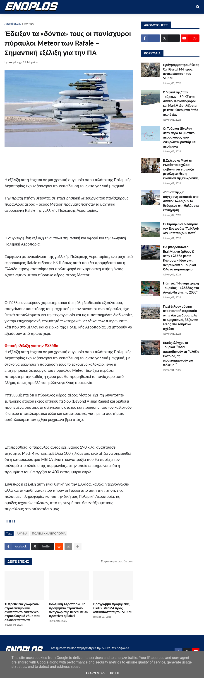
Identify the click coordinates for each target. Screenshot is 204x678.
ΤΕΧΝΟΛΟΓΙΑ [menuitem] (142, 18)
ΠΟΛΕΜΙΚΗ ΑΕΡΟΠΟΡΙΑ (49, 533)
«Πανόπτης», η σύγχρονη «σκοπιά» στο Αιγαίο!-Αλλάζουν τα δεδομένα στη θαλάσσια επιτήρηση (181, 201)
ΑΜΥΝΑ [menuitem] (32, 18)
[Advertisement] (91, 162)
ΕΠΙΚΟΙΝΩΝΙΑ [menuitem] (169, 18)
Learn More (96, 673)
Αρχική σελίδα (13, 23)
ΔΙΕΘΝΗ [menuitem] (98, 18)
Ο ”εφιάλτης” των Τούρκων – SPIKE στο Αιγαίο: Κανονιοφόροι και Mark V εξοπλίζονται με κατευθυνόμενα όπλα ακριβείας (180, 103)
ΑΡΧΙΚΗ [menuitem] (14, 18)
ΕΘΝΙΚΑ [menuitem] (79, 18)
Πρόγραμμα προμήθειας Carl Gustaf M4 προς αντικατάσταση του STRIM (112, 608)
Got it (115, 673)
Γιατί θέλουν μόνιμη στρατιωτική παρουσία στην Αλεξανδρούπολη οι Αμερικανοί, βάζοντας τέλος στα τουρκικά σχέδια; (180, 317)
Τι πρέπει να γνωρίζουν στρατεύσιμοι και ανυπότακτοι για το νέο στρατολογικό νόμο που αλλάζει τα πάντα (22, 612)
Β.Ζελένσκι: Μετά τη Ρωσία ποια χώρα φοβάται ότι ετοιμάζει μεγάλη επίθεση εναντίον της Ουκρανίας (181, 169)
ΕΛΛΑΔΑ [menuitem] (118, 18)
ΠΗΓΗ (10, 521)
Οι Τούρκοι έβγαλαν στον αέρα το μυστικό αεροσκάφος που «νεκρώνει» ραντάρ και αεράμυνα (179, 137)
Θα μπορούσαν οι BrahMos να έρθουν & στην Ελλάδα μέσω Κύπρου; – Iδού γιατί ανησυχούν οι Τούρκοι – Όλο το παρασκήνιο (181, 258)
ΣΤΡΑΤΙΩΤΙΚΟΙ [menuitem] (56, 18)
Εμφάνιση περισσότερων (117, 561)
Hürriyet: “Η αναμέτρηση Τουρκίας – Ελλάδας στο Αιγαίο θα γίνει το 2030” (181, 287)
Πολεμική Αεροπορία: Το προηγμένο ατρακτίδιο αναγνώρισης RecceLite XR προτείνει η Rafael (68, 610)
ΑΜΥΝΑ (29, 23)
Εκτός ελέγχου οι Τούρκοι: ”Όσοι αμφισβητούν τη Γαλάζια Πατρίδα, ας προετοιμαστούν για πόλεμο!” (181, 354)
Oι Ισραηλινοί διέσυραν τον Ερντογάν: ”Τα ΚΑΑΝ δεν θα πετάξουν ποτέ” (181, 228)
